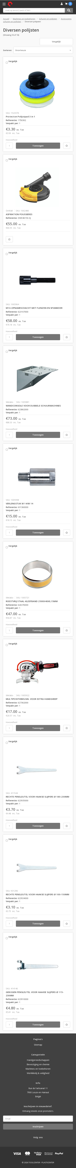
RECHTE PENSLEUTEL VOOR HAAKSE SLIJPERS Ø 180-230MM (37, 796)
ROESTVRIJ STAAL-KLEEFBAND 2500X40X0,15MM (32, 601)
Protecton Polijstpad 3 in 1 (20, 116)
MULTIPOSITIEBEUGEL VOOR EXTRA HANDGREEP (32, 698)
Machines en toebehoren (38, 1068)
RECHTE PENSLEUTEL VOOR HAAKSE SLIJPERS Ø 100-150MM (37, 894)
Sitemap (38, 1044)
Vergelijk (56, 41)
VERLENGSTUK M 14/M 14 (19, 503)
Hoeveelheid (11, 139)
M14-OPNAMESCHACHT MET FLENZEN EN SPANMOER (34, 307)
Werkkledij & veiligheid (38, 1073)
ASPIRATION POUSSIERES (19, 214)
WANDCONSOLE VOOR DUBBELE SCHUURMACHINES (33, 405)
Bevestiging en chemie (38, 1064)
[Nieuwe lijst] (66, 146)
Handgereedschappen (38, 1059)
